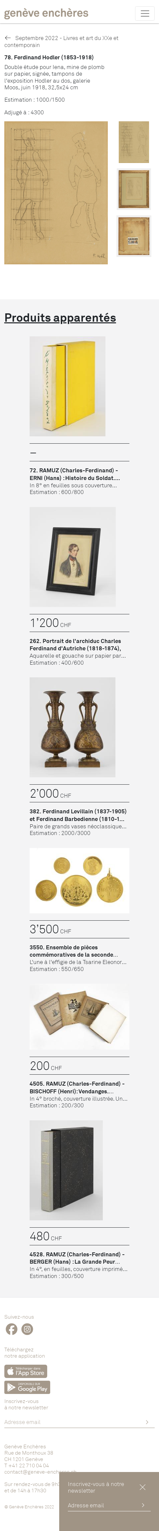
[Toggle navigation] (145, 13)
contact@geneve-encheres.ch (40, 1471)
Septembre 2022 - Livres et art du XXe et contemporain (61, 41)
